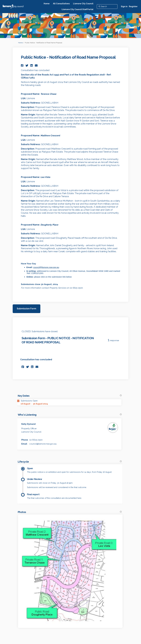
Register (133, 6)
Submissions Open (29, 401)
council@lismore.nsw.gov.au (46, 267)
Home (20, 43)
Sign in (124, 6)
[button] (22, 65)
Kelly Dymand (28, 424)
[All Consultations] (61, 3)
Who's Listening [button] (70, 414)
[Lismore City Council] (83, 3)
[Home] (46, 3)
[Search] (107, 6)
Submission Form (26, 308)
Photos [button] (70, 512)
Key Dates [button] (70, 395)
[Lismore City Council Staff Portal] (77, 9)
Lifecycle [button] (70, 461)
